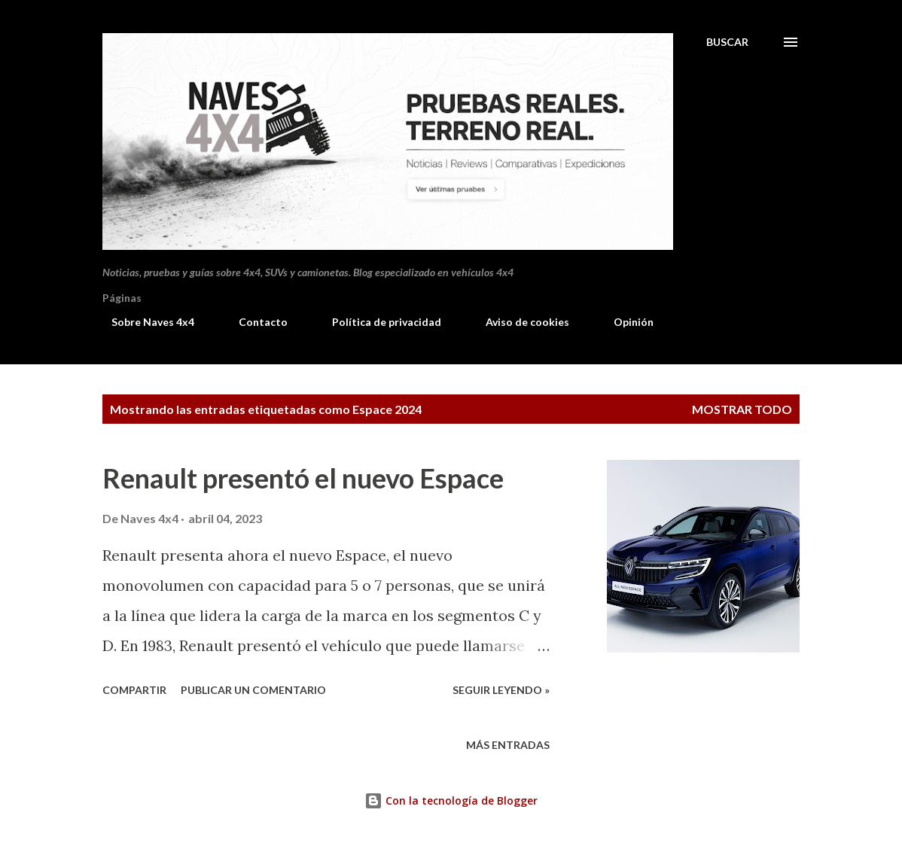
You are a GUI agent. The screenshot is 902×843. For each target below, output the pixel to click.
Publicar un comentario (253, 689)
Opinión (625, 321)
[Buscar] (727, 42)
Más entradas (508, 744)
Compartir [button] (134, 689)
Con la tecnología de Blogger (451, 800)
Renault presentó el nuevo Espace (303, 478)
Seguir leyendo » (501, 689)
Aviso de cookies (518, 321)
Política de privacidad (377, 321)
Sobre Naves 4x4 (143, 321)
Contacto (254, 321)
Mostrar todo (742, 409)
